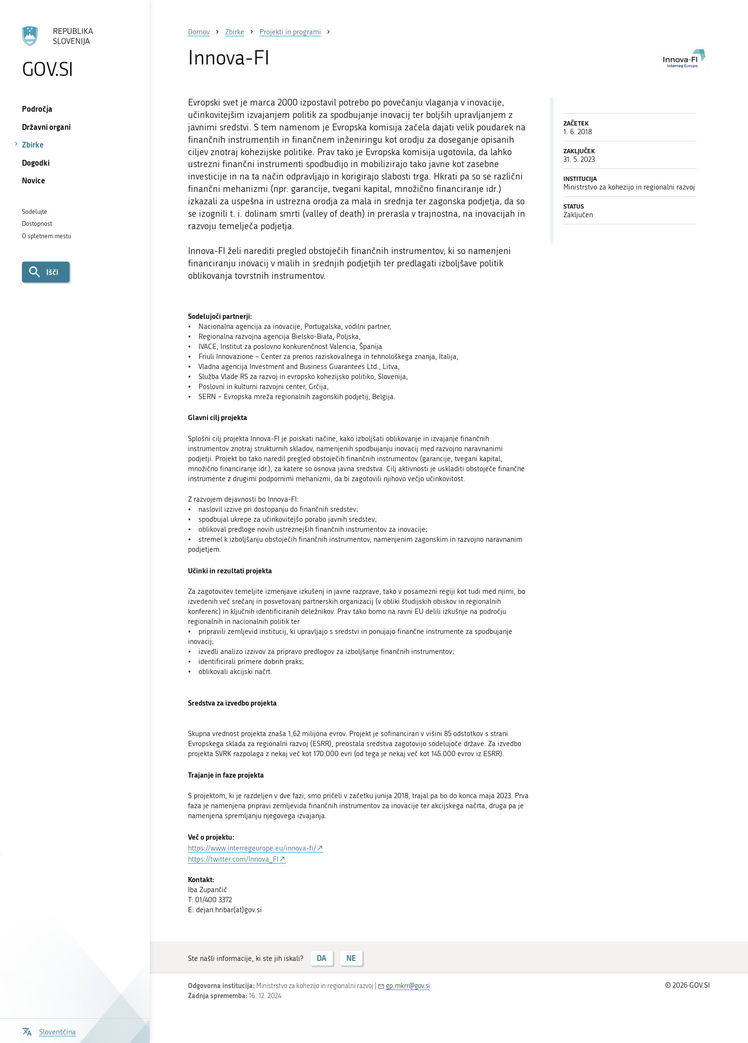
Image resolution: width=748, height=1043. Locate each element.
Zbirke (33, 144)
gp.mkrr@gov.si (408, 986)
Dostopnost (37, 223)
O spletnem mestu (46, 236)
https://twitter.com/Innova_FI (233, 859)
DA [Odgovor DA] (321, 957)
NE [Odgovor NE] (351, 957)
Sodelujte (34, 211)
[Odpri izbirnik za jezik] (49, 1031)
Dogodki (36, 162)
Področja (37, 108)
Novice (33, 180)
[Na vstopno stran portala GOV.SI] (74, 52)
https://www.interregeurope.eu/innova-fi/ (252, 848)
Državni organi (46, 126)
